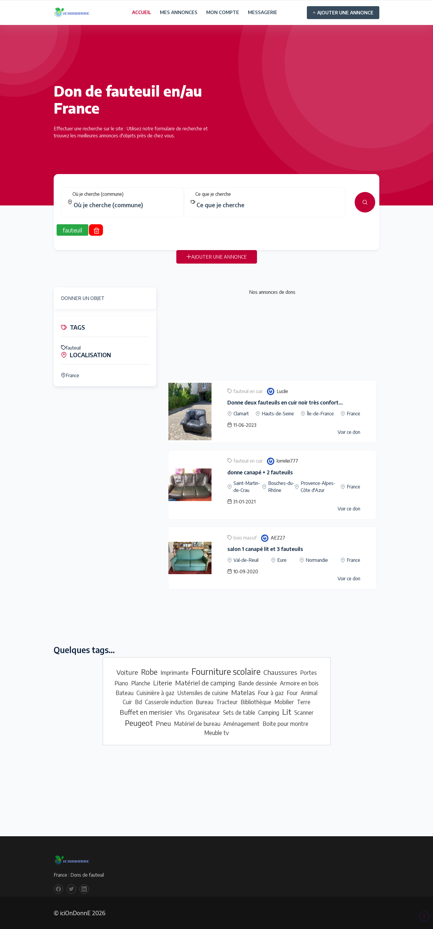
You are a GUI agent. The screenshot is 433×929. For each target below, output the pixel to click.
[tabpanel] (216, 206)
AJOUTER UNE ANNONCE (343, 13)
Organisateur (204, 712)
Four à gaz (271, 692)
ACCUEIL (141, 12)
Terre (303, 701)
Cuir (127, 701)
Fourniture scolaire (226, 671)
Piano (121, 683)
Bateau (124, 692)
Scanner (304, 712)
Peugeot (139, 723)
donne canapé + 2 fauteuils (260, 472)
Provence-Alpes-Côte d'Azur (318, 486)
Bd (138, 701)
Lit (286, 711)
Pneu (163, 723)
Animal (309, 692)
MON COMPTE (222, 12)
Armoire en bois (299, 683)
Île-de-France (320, 414)
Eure (282, 560)
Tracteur (227, 701)
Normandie (317, 560)
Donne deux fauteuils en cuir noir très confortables (289, 402)
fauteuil (71, 348)
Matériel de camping (205, 683)
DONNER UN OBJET (82, 298)
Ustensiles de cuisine (202, 692)
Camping (268, 712)
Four (292, 692)
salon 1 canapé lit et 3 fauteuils (265, 548)
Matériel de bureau (197, 723)
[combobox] (124, 208)
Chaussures (280, 672)
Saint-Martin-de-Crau (247, 486)
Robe (149, 672)
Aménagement (241, 723)
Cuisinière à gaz (155, 692)
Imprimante (174, 672)
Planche (140, 683)
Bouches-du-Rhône (281, 486)
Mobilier (284, 701)
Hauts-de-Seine (278, 414)
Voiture (127, 672)
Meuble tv (216, 732)
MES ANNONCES (178, 12)
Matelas (243, 692)
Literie (162, 683)
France (70, 375)
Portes (308, 672)
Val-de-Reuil (246, 560)
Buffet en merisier (146, 712)
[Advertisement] (272, 339)
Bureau (204, 701)
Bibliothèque (256, 701)
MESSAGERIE (262, 12)
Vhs (180, 712)
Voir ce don (349, 432)
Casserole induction (169, 701)
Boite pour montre (285, 723)
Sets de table (239, 712)
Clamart (241, 414)
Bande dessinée (257, 683)
